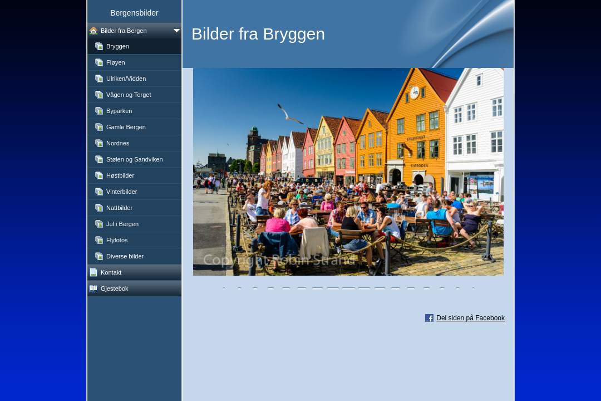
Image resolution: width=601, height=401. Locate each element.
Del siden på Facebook (470, 318)
